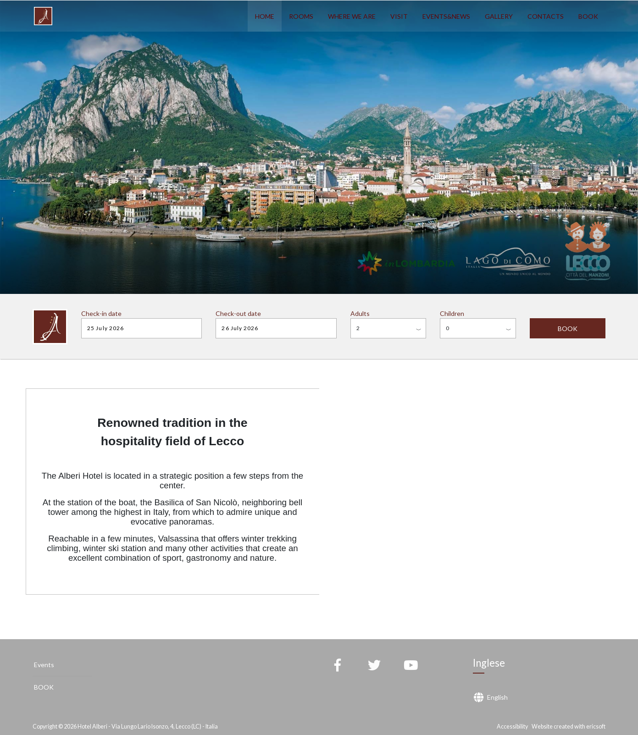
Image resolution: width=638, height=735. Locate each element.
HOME (264, 16)
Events (44, 665)
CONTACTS (545, 16)
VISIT (399, 16)
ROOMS (301, 16)
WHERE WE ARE (352, 16)
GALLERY (499, 16)
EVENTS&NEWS (446, 16)
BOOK (588, 16)
